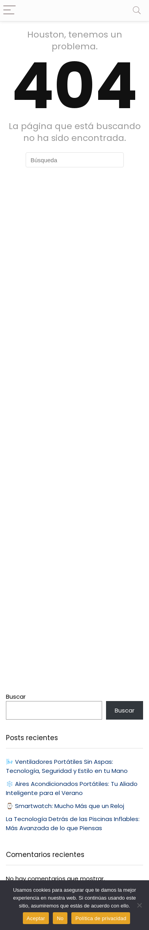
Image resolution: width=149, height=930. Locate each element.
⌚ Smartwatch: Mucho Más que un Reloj (65, 806)
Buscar (16, 696)
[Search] (136, 10)
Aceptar (36, 918)
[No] (139, 905)
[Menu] (9, 10)
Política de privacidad (100, 918)
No (60, 918)
